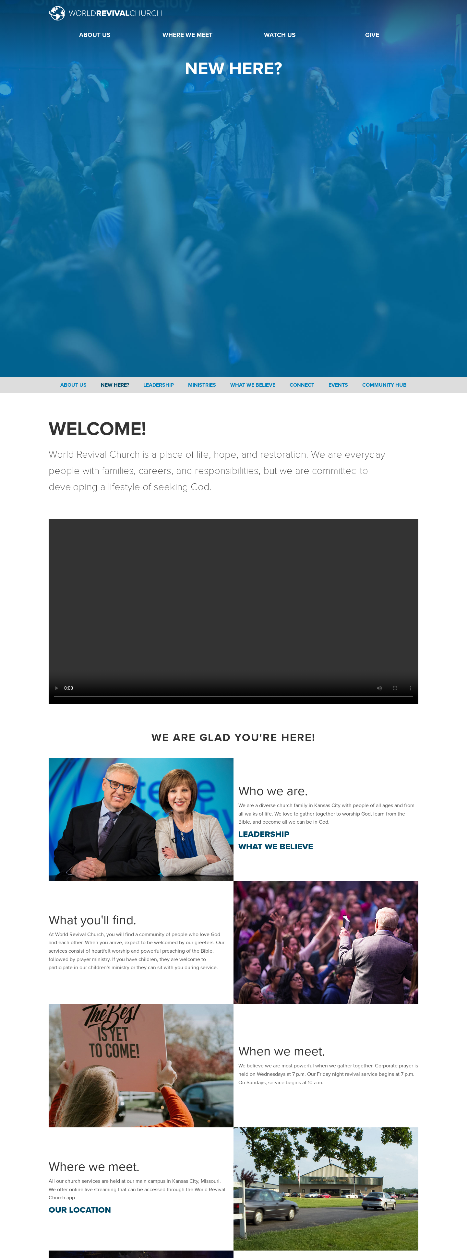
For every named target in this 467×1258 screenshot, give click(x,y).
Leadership (158, 385)
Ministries (202, 385)
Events (338, 385)
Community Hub (384, 385)
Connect (302, 385)
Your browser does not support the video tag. (233, 611)
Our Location (80, 1210)
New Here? (115, 385)
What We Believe (252, 385)
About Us (73, 385)
